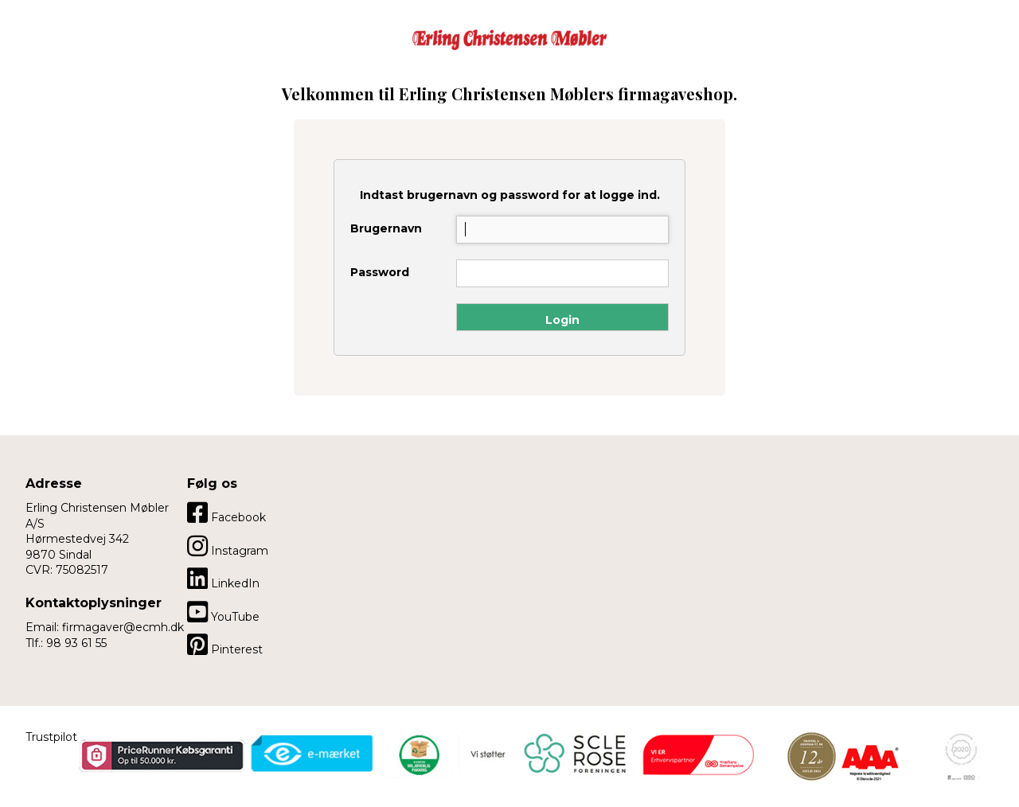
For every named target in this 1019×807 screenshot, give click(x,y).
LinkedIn (223, 579)
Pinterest (225, 645)
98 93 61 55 (76, 643)
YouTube (223, 612)
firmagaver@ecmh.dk (123, 627)
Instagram (227, 546)
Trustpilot (51, 737)
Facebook (226, 512)
